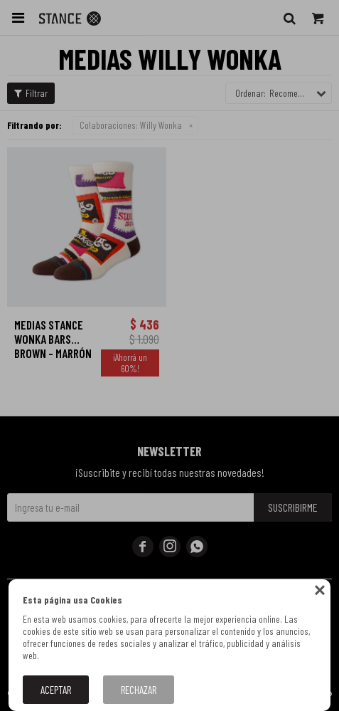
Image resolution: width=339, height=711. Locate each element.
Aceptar (56, 689)
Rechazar (138, 689)
